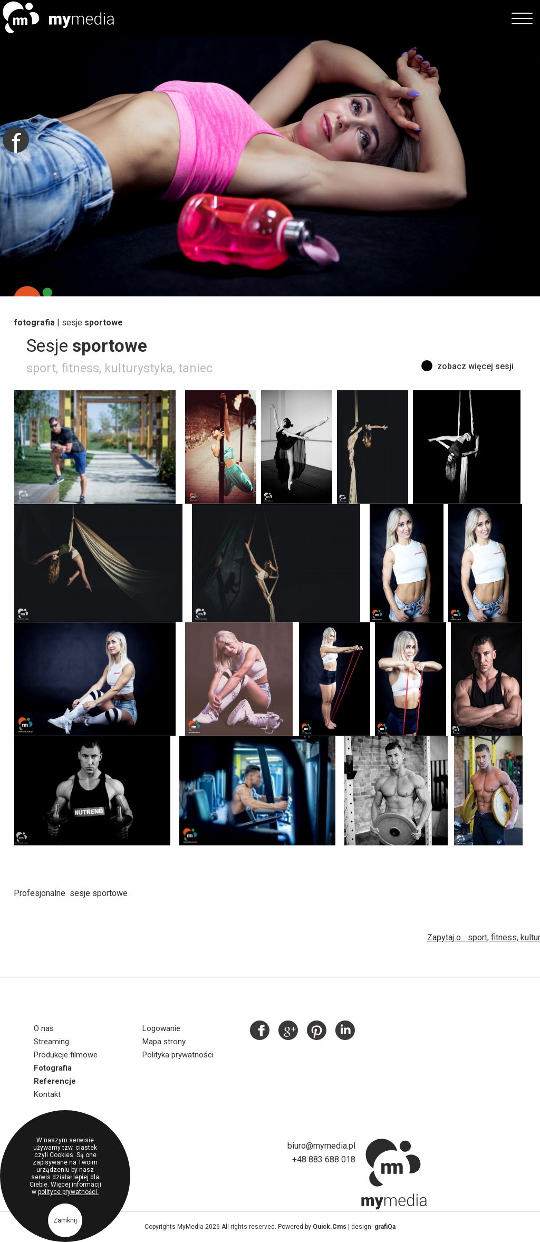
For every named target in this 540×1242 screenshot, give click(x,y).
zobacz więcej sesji (475, 366)
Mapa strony (164, 1041)
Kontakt (47, 1094)
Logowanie (161, 1028)
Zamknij (65, 1223)
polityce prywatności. (68, 1194)
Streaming (51, 1041)
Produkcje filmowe (66, 1055)
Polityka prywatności (178, 1055)
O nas (44, 1028)
